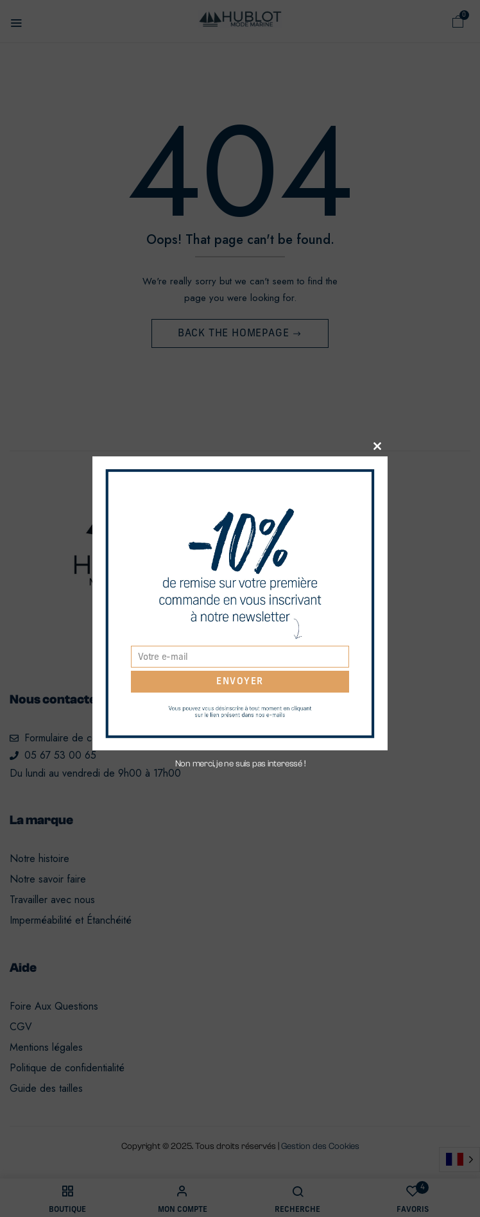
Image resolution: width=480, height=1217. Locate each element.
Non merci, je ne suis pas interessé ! (240, 764)
